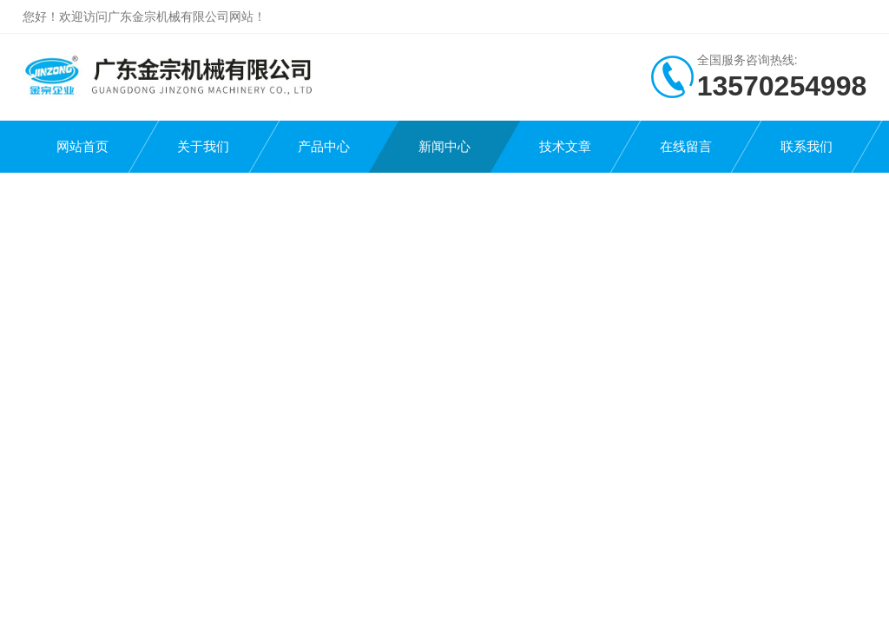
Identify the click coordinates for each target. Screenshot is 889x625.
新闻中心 (444, 146)
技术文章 (565, 146)
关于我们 (203, 146)
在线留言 (686, 146)
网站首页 (82, 146)
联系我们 (806, 146)
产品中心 (324, 146)
